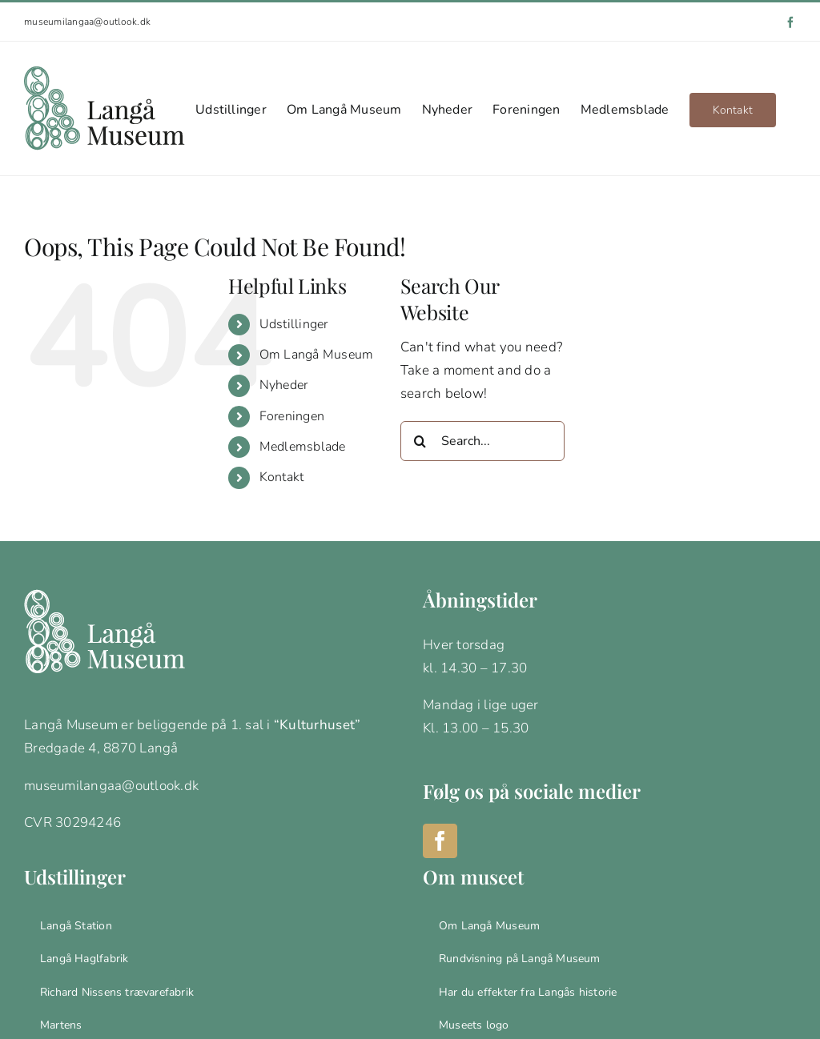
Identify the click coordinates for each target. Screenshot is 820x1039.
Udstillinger (293, 324)
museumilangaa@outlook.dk (87, 21)
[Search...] (482, 441)
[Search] (420, 441)
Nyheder (283, 385)
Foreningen (292, 416)
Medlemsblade (302, 446)
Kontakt (281, 477)
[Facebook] (440, 841)
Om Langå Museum (316, 354)
